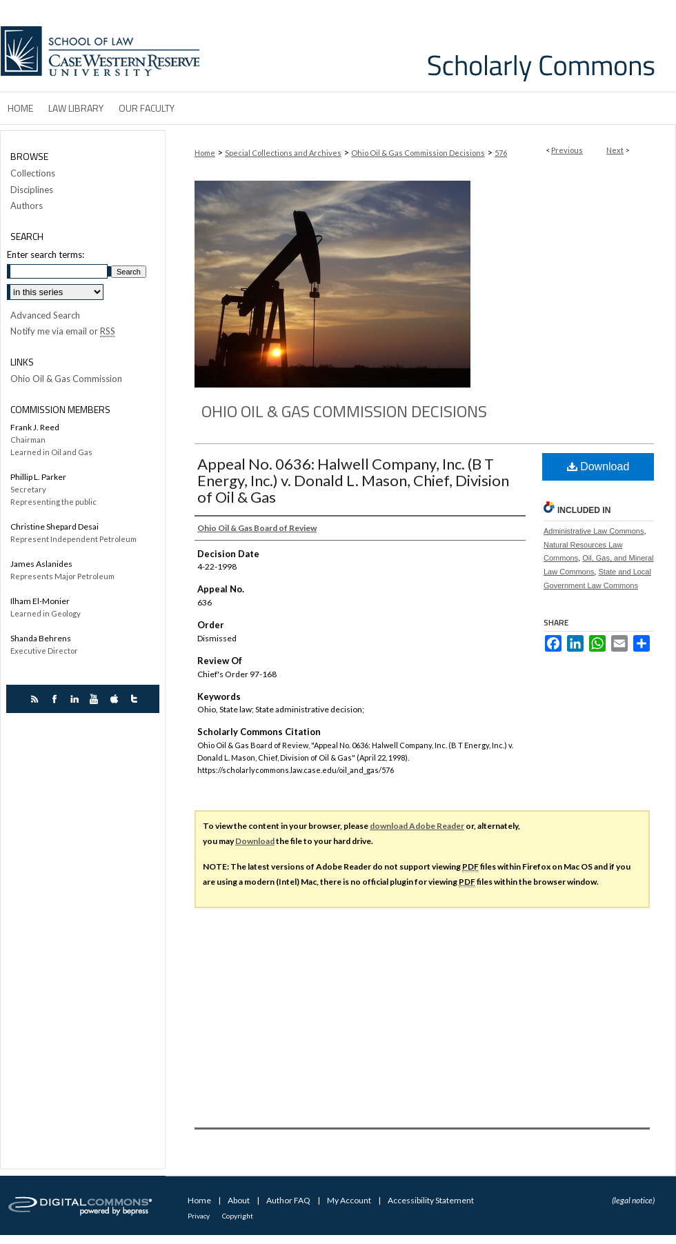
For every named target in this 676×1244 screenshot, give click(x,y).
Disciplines (31, 190)
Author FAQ (289, 1200)
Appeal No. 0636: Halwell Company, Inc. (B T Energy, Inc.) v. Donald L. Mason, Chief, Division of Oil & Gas (353, 480)
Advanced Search (45, 315)
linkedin (76, 699)
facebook (56, 699)
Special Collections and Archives (283, 152)
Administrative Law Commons (594, 531)
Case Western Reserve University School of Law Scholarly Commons (440, 46)
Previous (567, 150)
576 (501, 152)
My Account (349, 1200)
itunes (116, 699)
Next (615, 150)
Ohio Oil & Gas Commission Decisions (418, 152)
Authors (26, 206)
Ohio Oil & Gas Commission (66, 379)
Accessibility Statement (431, 1200)
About (239, 1200)
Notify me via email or (62, 331)
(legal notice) (633, 1200)
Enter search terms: (45, 254)
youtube (96, 699)
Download (598, 466)
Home (205, 152)
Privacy (199, 1216)
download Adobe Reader (417, 826)
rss (36, 699)
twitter (136, 699)
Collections (32, 173)
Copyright (237, 1216)
